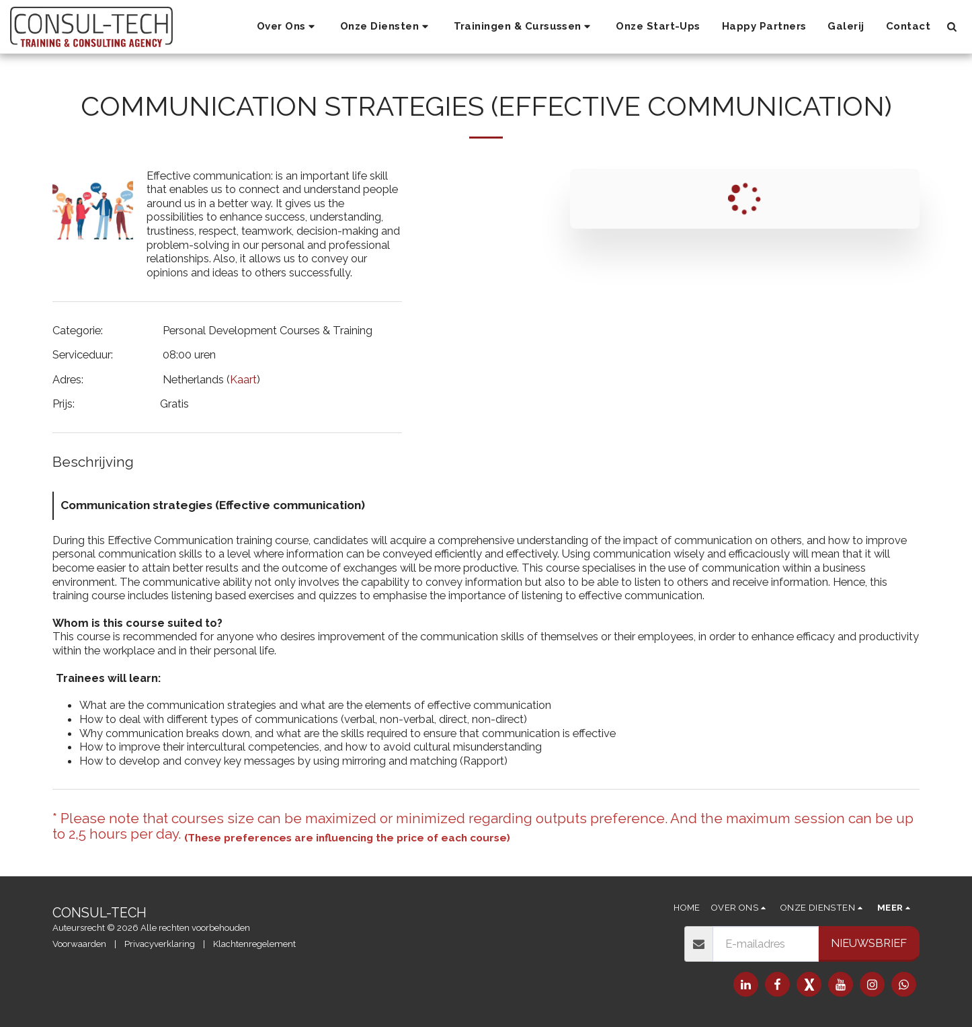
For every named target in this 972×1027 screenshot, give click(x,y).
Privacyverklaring (159, 944)
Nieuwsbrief (869, 943)
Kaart (243, 379)
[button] (288, 27)
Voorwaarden (79, 944)
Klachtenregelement (254, 944)
